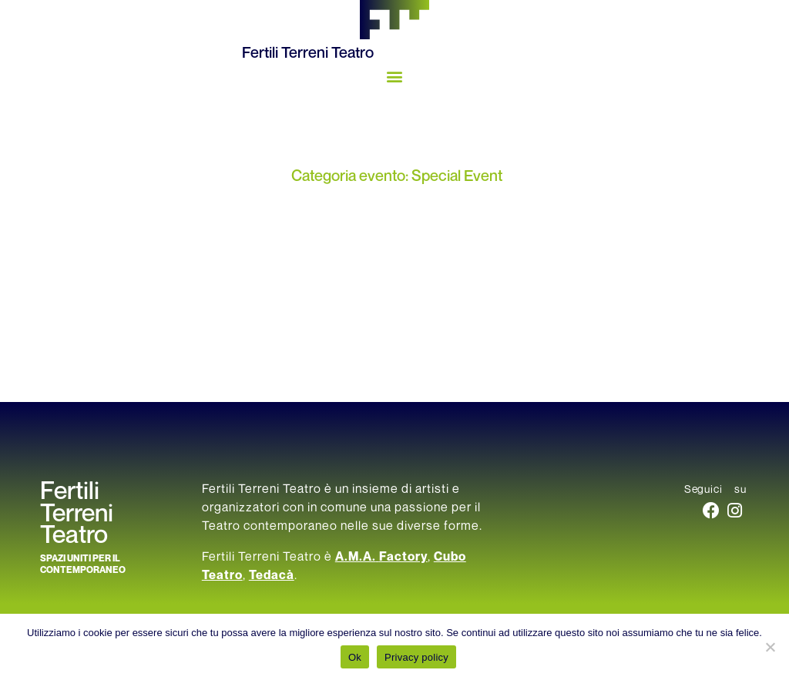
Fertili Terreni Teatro (308, 53)
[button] (395, 76)
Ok (354, 657)
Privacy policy (416, 657)
